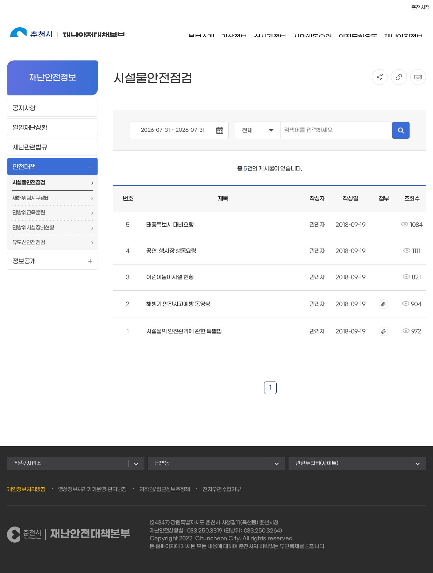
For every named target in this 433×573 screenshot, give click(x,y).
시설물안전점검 (28, 183)
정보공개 (24, 261)
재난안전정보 (410, 33)
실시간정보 (277, 33)
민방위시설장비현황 (33, 228)
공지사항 (24, 108)
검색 (401, 130)
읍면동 (162, 463)
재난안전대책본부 (60, 32)
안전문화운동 (364, 33)
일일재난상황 (30, 128)
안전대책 (24, 167)
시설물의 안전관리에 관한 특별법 (184, 331)
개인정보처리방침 (26, 489)
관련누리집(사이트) (317, 463)
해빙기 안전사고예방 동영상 (178, 304)
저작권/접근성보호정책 (164, 489)
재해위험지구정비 (30, 198)
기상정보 (241, 33)
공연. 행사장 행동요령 (171, 251)
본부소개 (208, 33)
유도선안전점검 (28, 242)
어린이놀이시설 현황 (170, 277)
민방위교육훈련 (28, 213)
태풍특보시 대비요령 (170, 225)
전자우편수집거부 (222, 489)
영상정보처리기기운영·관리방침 (92, 489)
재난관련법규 (30, 147)
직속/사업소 (27, 463)
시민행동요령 (319, 33)
